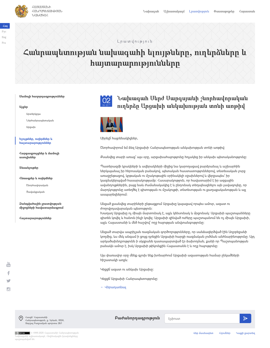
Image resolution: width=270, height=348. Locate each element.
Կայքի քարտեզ (245, 333)
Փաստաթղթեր (224, 11)
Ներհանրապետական (40, 120)
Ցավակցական (35, 191)
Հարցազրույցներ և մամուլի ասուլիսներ (39, 155)
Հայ (5, 26)
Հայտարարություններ (35, 218)
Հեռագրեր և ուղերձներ (35, 178)
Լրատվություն (199, 11)
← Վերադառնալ (113, 287)
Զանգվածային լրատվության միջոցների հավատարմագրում (41, 205)
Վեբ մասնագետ (203, 333)
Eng (4, 37)
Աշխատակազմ (174, 11)
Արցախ (30, 127)
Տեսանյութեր (28, 168)
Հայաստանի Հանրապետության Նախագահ (47, 11)
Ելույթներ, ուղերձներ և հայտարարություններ (35, 141)
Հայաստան (247, 11)
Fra (4, 42)
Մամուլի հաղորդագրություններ (41, 96)
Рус (4, 31)
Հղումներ (224, 333)
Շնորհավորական (37, 185)
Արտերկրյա (33, 114)
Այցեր (23, 107)
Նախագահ (151, 11)
